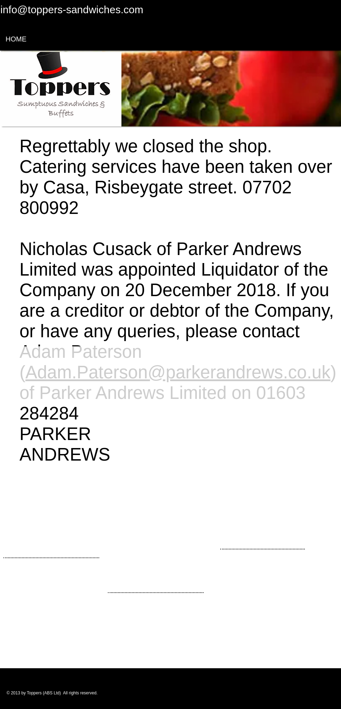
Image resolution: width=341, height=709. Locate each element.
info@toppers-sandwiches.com (71, 9)
